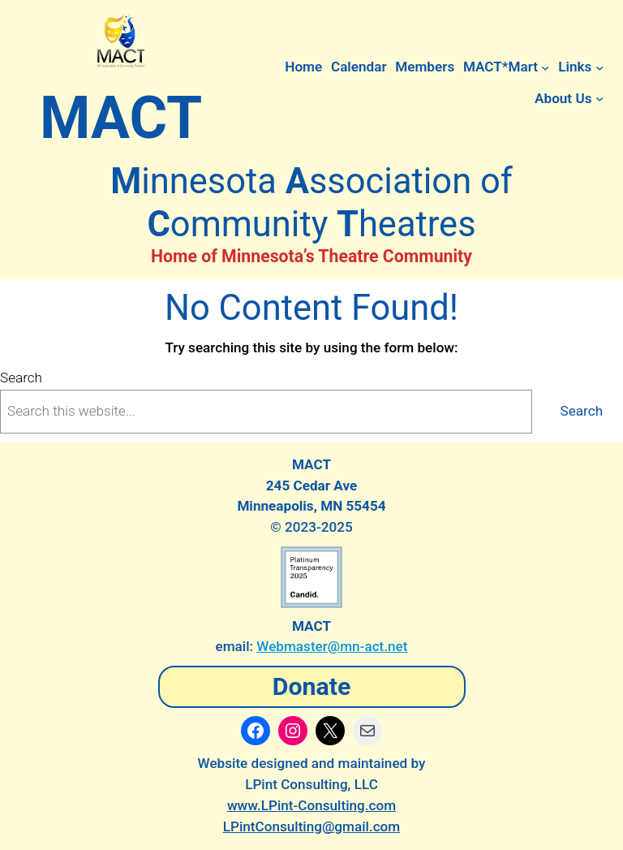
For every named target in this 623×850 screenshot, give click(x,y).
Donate (312, 686)
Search (21, 377)
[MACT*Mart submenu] (545, 67)
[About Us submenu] (599, 98)
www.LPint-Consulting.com (311, 805)
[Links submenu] (599, 67)
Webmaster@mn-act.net (331, 646)
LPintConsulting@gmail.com (312, 826)
